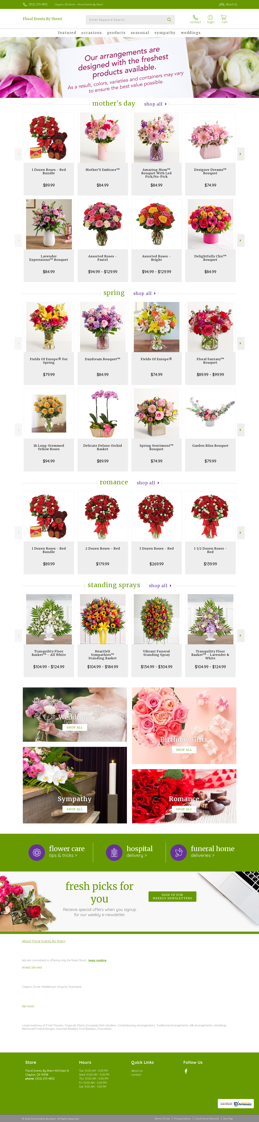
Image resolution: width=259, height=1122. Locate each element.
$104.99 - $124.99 (48, 666)
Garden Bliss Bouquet (210, 446)
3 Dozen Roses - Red (156, 548)
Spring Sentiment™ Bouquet (157, 447)
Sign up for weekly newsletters (172, 896)
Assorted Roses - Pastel (102, 258)
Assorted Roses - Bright (156, 258)
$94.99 (49, 461)
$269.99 (157, 563)
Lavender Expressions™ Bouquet (48, 258)
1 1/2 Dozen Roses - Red (210, 550)
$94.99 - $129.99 (102, 271)
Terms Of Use (162, 1118)
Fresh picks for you (99, 898)
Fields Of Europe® (156, 359)
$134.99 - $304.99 (156, 666)
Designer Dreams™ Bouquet (210, 171)
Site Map (228, 1118)
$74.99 (210, 185)
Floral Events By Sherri (42, 19)
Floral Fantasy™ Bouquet (210, 360)
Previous (18, 153)
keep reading (97, 960)
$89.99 (49, 185)
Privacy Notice (182, 1118)
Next (241, 153)
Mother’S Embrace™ (103, 170)
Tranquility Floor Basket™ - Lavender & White (210, 654)
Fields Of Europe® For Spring (49, 360)
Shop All (153, 104)
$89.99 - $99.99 (210, 374)
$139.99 (210, 563)
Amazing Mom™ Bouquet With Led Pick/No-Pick (156, 173)
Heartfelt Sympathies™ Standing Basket (103, 654)
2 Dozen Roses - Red (102, 548)
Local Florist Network (207, 1118)
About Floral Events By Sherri (43, 941)
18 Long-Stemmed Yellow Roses (48, 447)
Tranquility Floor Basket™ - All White (49, 653)
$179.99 (102, 563)
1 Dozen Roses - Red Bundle (49, 171)
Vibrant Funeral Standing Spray (156, 653)
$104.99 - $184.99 (102, 666)
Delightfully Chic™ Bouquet (210, 258)
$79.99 (49, 374)
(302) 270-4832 (38, 4)
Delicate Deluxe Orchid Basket (102, 447)
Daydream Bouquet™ (102, 359)
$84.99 (103, 185)
